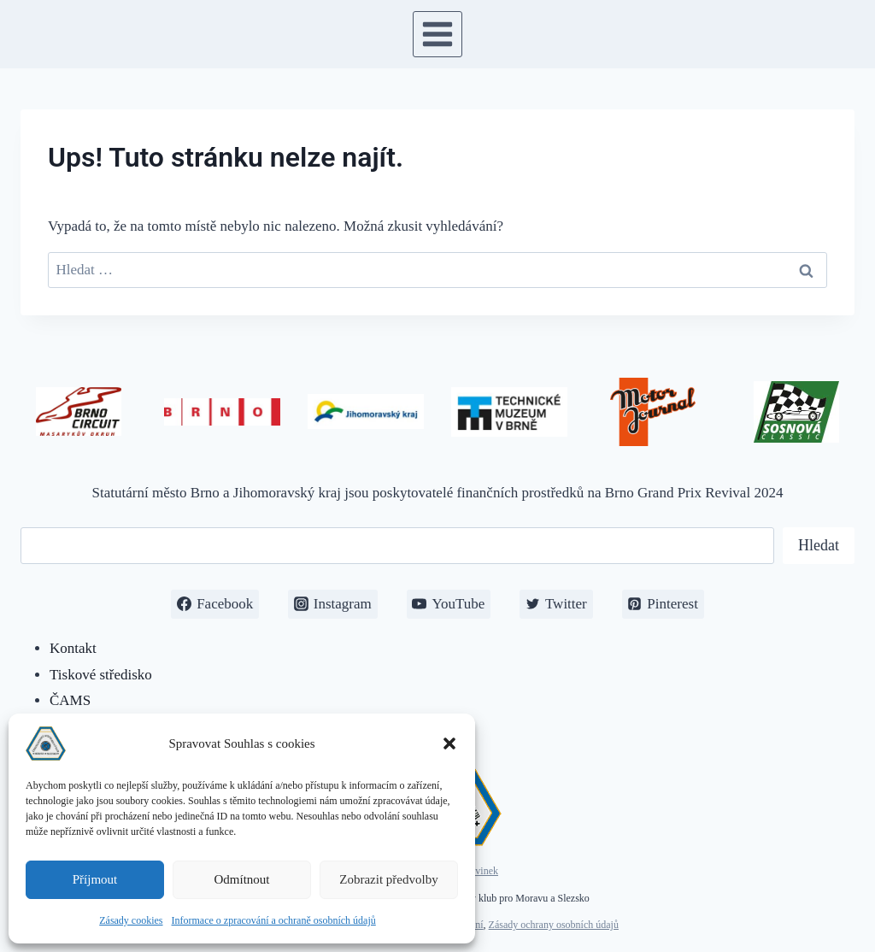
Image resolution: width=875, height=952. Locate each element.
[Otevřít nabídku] (438, 33)
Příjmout (95, 879)
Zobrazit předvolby (388, 879)
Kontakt (73, 648)
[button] (449, 743)
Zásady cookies (130, 920)
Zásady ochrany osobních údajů (554, 925)
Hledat (818, 545)
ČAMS (70, 700)
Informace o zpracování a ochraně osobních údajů (274, 920)
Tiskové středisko (101, 675)
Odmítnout (241, 879)
